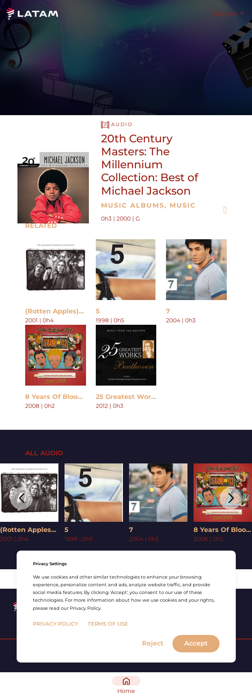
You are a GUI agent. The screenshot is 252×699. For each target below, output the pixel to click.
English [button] (226, 13)
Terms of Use (108, 624)
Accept (196, 643)
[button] (21, 498)
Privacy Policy (55, 624)
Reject (153, 643)
